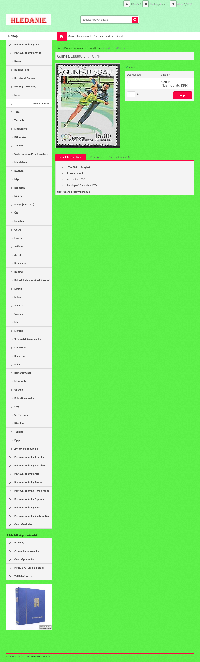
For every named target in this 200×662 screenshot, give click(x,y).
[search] (135, 20)
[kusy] (131, 94)
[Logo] (28, 19)
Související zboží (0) (119, 157)
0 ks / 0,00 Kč (184, 4)
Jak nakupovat (84, 36)
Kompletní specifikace (71, 157)
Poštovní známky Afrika (75, 48)
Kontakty (121, 36)
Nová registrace (157, 4)
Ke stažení (96, 157)
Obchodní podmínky (103, 36)
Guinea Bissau (94, 48)
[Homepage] (63, 36)
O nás (71, 36)
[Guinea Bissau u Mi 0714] (88, 65)
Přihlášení (136, 4)
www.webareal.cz (40, 656)
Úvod (60, 48)
